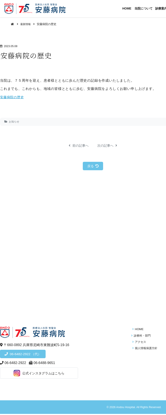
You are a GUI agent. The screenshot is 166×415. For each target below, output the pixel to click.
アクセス (139, 342)
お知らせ (14, 121)
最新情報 (26, 24)
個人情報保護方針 (145, 348)
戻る (93, 166)
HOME (132, 8)
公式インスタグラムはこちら (32, 374)
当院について (148, 8)
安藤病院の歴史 (13, 97)
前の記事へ (78, 145)
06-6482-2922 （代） (26, 354)
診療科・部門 (142, 336)
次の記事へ (107, 145)
